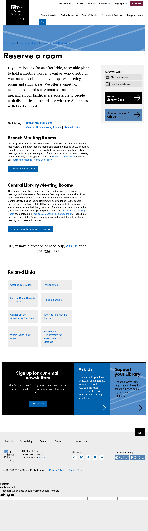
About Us (8, 435)
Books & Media (41, 15)
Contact (59, 435)
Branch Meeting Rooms (39, 116)
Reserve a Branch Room (23, 162)
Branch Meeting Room (63, 150)
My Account (65, 3)
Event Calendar (82, 15)
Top (138, 426)
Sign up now (38, 397)
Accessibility (26, 435)
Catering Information (20, 278)
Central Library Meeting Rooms (43, 121)
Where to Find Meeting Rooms (55, 310)
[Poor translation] (10, 488)
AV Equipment (51, 278)
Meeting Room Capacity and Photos (22, 294)
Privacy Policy (56, 464)
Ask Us (79, 3)
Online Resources (62, 15)
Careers (44, 435)
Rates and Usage (53, 293)
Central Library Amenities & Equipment (22, 310)
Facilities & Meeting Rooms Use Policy (32, 153)
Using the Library (127, 15)
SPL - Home (9, 36)
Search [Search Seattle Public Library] (141, 15)
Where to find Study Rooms (20, 330)
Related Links (72, 121)
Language (119, 3)
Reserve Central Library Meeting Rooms (30, 223)
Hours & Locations (97, 3)
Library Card (123, 91)
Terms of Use (75, 464)
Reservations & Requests (55, 36)
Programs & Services (104, 15)
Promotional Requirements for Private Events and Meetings (53, 330)
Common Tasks (113, 66)
